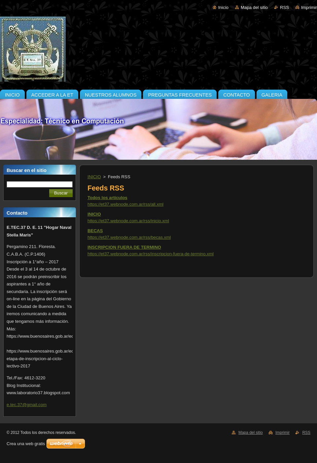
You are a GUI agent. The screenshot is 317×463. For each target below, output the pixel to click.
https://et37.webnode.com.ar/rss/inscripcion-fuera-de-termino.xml (151, 253)
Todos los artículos (107, 197)
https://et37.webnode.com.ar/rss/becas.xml (129, 237)
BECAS (95, 230)
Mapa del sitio (254, 7)
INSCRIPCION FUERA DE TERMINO (124, 247)
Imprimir (309, 7)
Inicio (223, 7)
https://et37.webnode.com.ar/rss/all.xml (125, 204)
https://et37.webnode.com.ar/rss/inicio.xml (128, 220)
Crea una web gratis (26, 443)
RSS (284, 7)
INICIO (94, 176)
